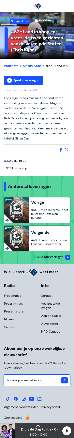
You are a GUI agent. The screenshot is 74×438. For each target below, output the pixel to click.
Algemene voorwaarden (21, 407)
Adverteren (49, 323)
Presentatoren (14, 311)
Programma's (13, 303)
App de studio (51, 315)
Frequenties (12, 295)
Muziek (9, 319)
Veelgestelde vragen (50, 306)
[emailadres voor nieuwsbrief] (37, 380)
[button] (66, 430)
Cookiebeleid (13, 417)
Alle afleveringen (53, 257)
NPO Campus (50, 331)
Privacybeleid (50, 407)
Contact (47, 295)
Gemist (9, 327)
